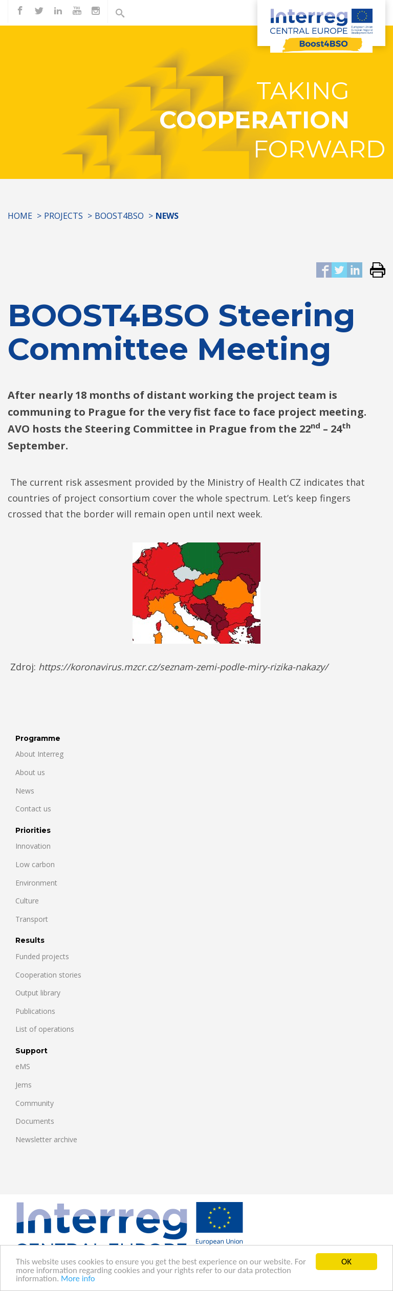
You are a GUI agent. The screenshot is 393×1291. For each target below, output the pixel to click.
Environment (36, 883)
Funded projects (42, 956)
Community (34, 1103)
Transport (31, 919)
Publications (35, 1011)
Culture (27, 900)
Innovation (33, 846)
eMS (22, 1066)
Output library (37, 993)
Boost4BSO (119, 215)
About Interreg (39, 754)
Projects (63, 215)
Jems (23, 1085)
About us (30, 772)
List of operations (44, 1029)
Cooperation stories (48, 975)
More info (79, 1279)
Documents (34, 1121)
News (24, 791)
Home (20, 215)
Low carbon (35, 864)
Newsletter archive (46, 1139)
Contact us (33, 808)
